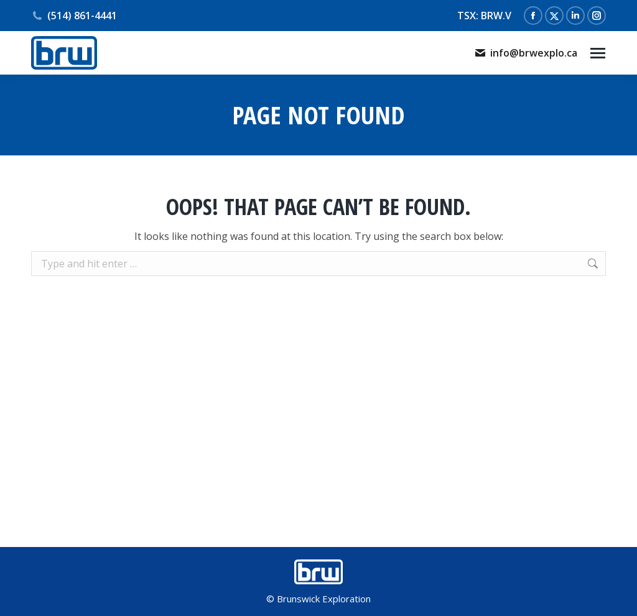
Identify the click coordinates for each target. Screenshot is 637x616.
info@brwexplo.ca (525, 53)
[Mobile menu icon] (598, 53)
